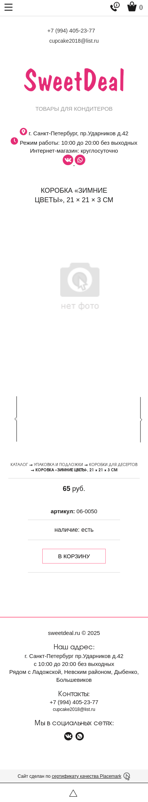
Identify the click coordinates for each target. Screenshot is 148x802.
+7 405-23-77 (71, 30)
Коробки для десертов (113, 464)
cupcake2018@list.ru (74, 41)
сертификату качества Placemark (86, 776)
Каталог (19, 464)
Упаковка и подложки (58, 464)
